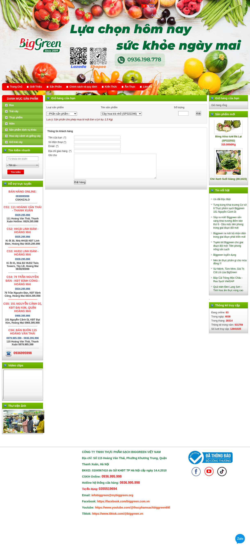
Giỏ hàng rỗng (219, 105)
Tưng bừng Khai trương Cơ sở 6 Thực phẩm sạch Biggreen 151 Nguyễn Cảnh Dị (230, 208)
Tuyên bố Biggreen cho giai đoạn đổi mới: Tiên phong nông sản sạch (228, 246)
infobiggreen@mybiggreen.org (112, 495)
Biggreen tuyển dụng (224, 254)
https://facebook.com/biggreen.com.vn (123, 501)
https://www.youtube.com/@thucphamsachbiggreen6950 (133, 507)
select (37, 165)
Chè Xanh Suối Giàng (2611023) (228, 179)
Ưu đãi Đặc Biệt (222, 199)
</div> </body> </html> (23, 384)
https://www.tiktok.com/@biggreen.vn (117, 513)
